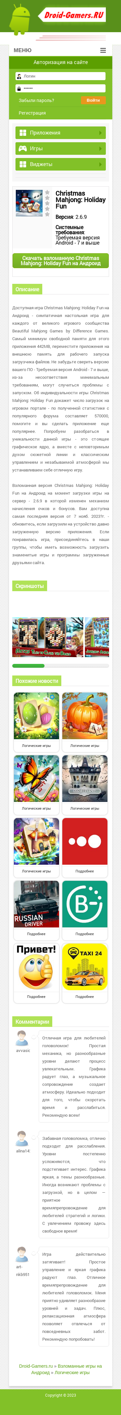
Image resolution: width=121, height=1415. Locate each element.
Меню (60, 50)
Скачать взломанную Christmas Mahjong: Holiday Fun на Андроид (61, 260)
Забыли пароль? (36, 100)
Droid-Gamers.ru (36, 1366)
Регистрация (32, 113)
